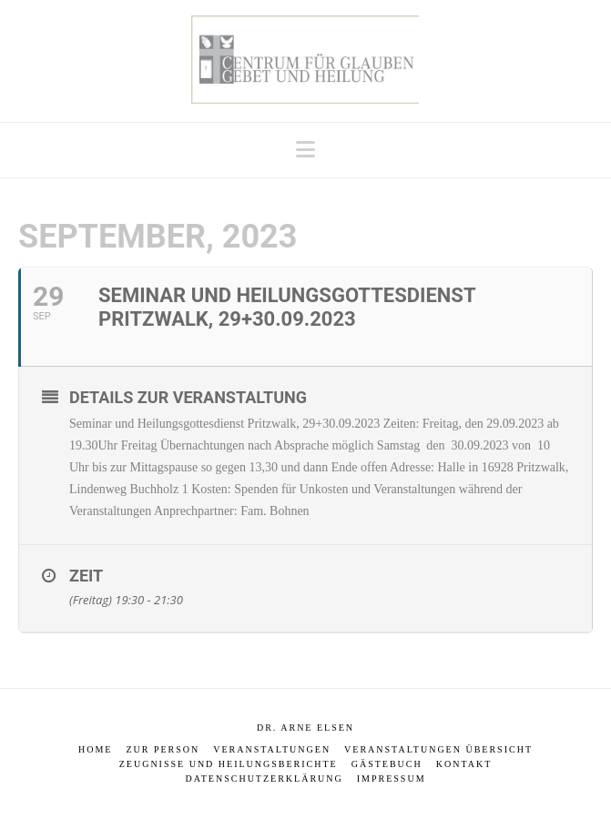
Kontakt (464, 764)
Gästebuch (387, 764)
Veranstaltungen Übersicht (438, 749)
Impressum (391, 779)
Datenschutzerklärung (263, 779)
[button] (305, 149)
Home (95, 749)
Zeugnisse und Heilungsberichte (228, 764)
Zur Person (162, 749)
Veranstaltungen (272, 749)
